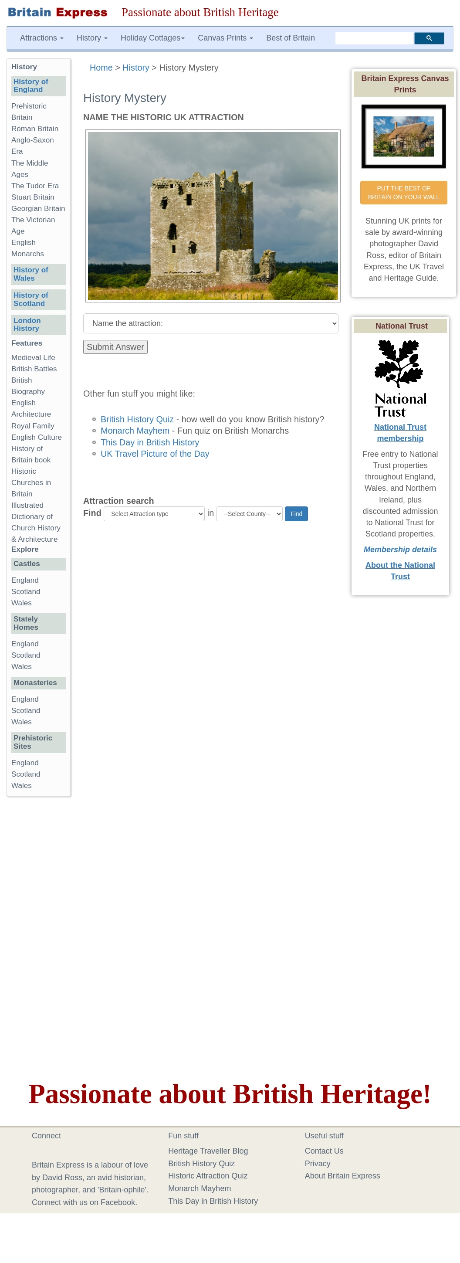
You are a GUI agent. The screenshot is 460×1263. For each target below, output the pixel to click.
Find (92, 513)
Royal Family (32, 426)
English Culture (36, 437)
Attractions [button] (42, 38)
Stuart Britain (32, 197)
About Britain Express (342, 1175)
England (25, 580)
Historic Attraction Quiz (207, 1175)
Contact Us (324, 1151)
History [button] (92, 38)
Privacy (318, 1163)
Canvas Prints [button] (225, 38)
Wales (21, 603)
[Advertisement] (41, 937)
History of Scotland (31, 299)
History (135, 67)
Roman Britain (34, 129)
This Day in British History (150, 442)
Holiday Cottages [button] (153, 38)
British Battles (34, 369)
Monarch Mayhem (135, 430)
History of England (31, 86)
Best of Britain (290, 38)
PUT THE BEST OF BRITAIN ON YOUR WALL (404, 192)
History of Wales (31, 274)
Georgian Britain (38, 208)
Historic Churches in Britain (31, 482)
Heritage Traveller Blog (208, 1151)
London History (27, 324)
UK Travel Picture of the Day (155, 453)
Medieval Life (33, 357)
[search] (374, 38)
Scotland (26, 591)
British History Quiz (137, 419)
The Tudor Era (35, 186)
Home (101, 67)
